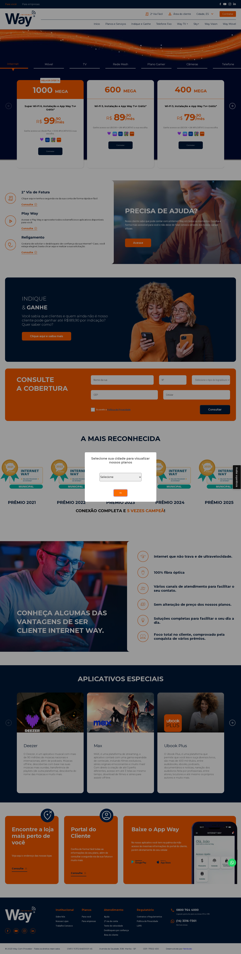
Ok (120, 493)
